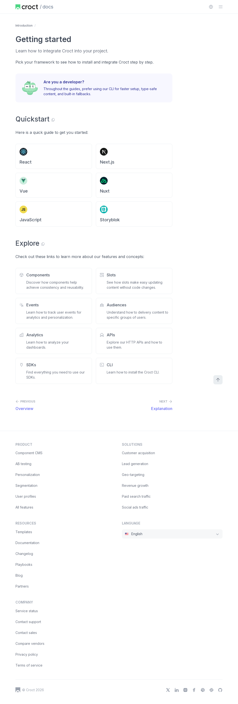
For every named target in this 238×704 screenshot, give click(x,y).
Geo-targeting (133, 475)
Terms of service (28, 665)
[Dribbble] (202, 690)
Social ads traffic (135, 507)
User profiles (25, 496)
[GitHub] (220, 690)
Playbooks (23, 564)
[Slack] (211, 690)
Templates (23, 532)
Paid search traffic (136, 496)
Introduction (24, 25)
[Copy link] (53, 120)
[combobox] (211, 7)
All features (24, 507)
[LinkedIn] (176, 690)
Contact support (28, 622)
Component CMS (28, 453)
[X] (168, 690)
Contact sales (26, 633)
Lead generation (135, 464)
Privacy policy (26, 654)
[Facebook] (194, 690)
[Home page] (26, 7)
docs (47, 7)
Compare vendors (29, 643)
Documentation (27, 543)
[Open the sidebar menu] (221, 7)
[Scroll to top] (218, 379)
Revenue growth (135, 485)
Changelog (24, 554)
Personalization (27, 475)
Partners (22, 586)
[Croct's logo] (17, 689)
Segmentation (26, 485)
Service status (26, 611)
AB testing (23, 464)
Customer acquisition (138, 453)
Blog (19, 575)
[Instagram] (185, 690)
